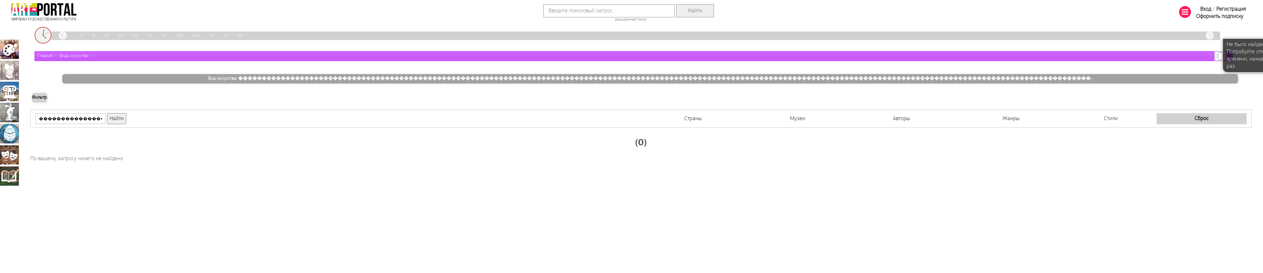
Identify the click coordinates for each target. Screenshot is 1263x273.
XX (226, 36)
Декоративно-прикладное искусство (9, 133)
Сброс (1201, 119)
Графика (9, 70)
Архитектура (9, 91)
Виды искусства (74, 56)
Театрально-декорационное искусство (9, 155)
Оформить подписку (1219, 17)
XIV (135, 36)
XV (149, 36)
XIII (120, 36)
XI (93, 36)
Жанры (1011, 119)
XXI (240, 36)
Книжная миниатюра (9, 176)
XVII (179, 36)
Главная (45, 56)
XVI (164, 36)
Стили (1111, 119)
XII (107, 36)
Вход (1205, 9)
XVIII (195, 36)
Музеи (797, 119)
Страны (693, 119)
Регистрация (1231, 9)
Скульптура (9, 112)
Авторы (901, 119)
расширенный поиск (630, 19)
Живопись (9, 49)
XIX (211, 36)
